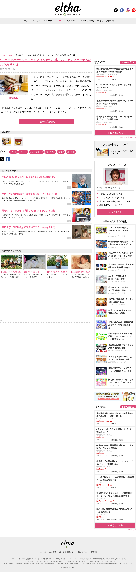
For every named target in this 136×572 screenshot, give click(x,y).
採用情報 (93, 552)
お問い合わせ (82, 552)
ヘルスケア (36, 20)
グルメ (10, 55)
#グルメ (61, 152)
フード (60, 20)
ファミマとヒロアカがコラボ (111, 197)
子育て (100, 20)
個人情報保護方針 (66, 552)
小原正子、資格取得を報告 (111, 194)
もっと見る (116, 211)
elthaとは (42, 552)
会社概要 (52, 552)
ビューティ (49, 20)
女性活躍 (110, 20)
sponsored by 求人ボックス (127, 137)
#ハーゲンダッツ (36, 152)
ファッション (72, 20)
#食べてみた (50, 152)
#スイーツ (23, 152)
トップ (25, 20)
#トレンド (71, 152)
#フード (13, 152)
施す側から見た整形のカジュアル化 (114, 201)
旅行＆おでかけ (87, 20)
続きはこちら (116, 133)
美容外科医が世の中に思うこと (112, 205)
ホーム (3, 55)
